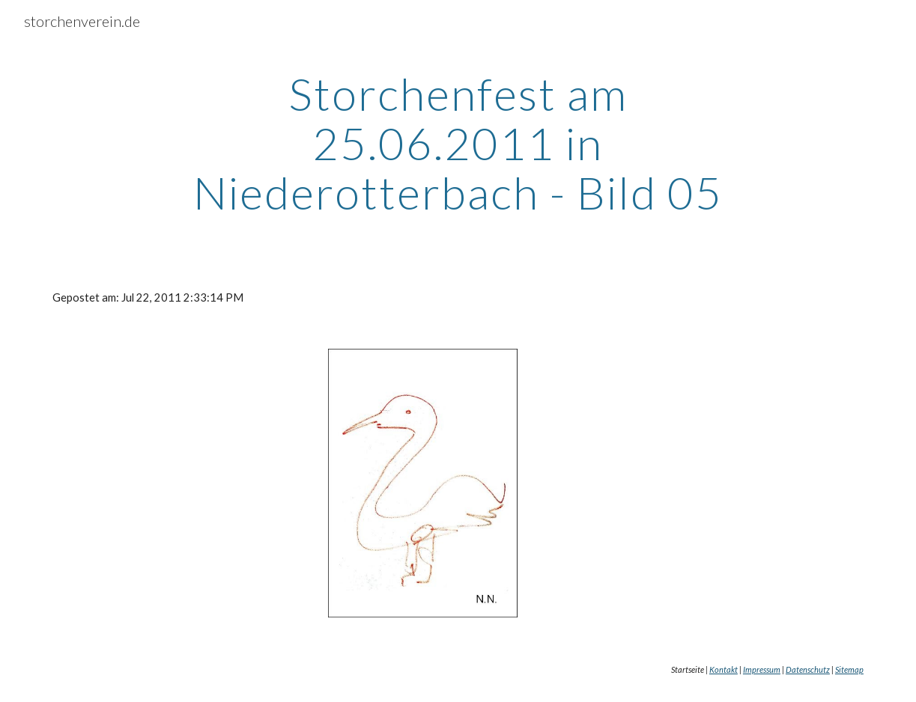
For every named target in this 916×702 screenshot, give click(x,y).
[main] (458, 143)
